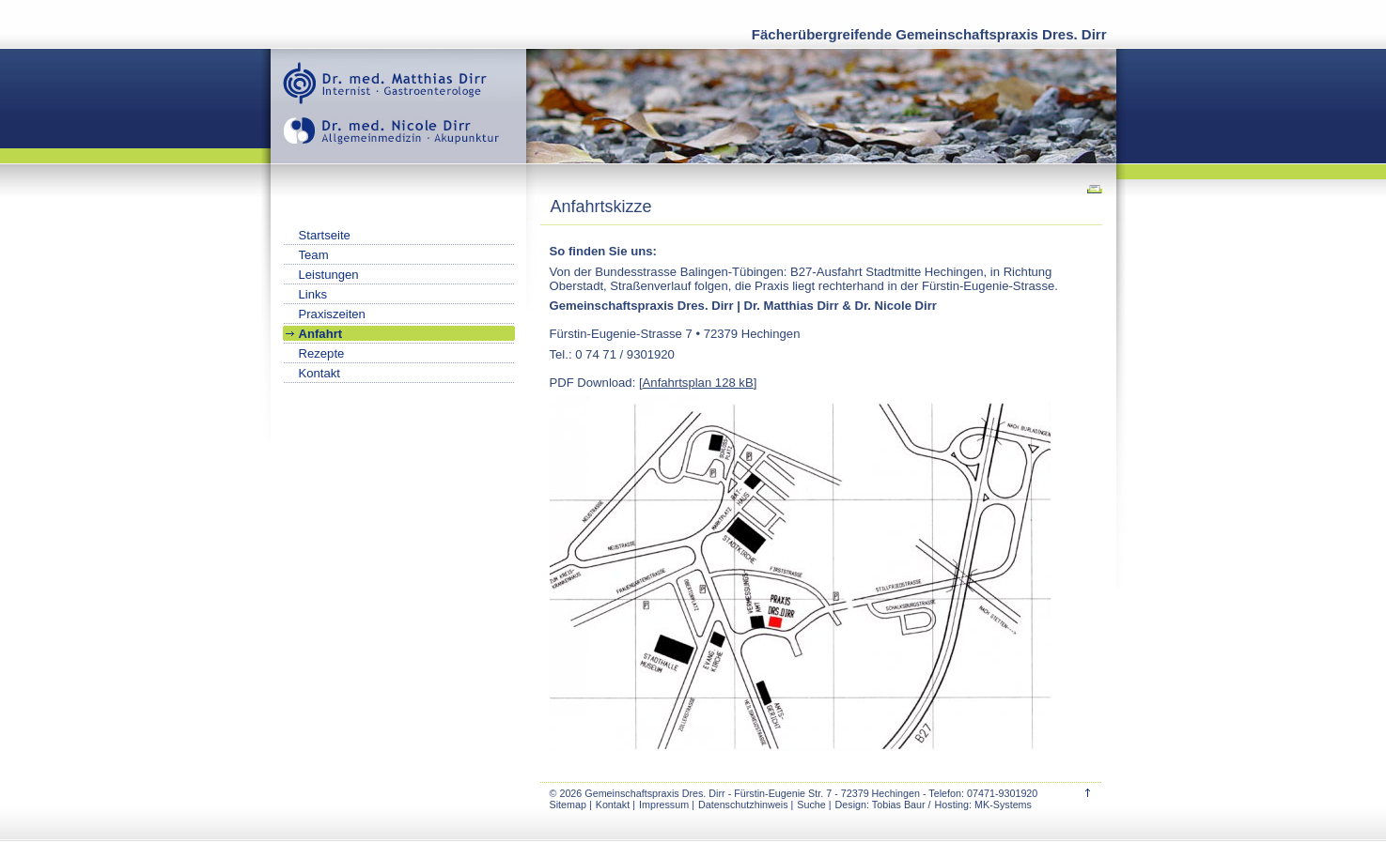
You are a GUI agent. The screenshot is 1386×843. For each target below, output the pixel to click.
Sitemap (568, 804)
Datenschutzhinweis (743, 804)
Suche (811, 804)
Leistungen (329, 275)
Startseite (324, 235)
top (1087, 793)
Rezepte (322, 353)
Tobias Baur (899, 804)
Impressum (664, 804)
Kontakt (613, 804)
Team (314, 255)
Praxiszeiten (332, 314)
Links (313, 294)
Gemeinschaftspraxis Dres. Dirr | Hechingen (398, 106)
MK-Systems (1003, 804)
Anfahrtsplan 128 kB (698, 383)
